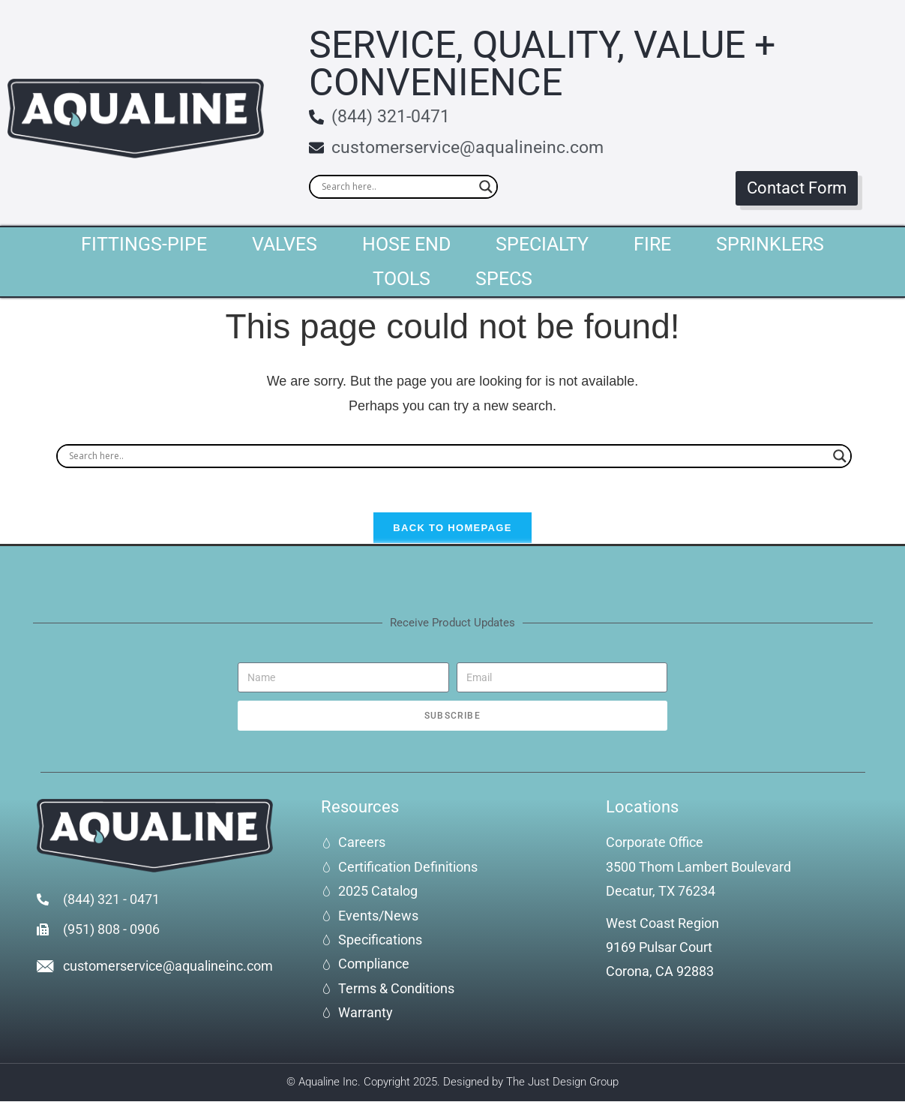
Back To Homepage (452, 529)
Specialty (542, 244)
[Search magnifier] (485, 186)
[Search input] (397, 186)
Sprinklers (770, 244)
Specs (503, 279)
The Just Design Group (562, 1083)
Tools (401, 279)
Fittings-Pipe (144, 244)
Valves (284, 244)
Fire (652, 244)
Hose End (406, 244)
